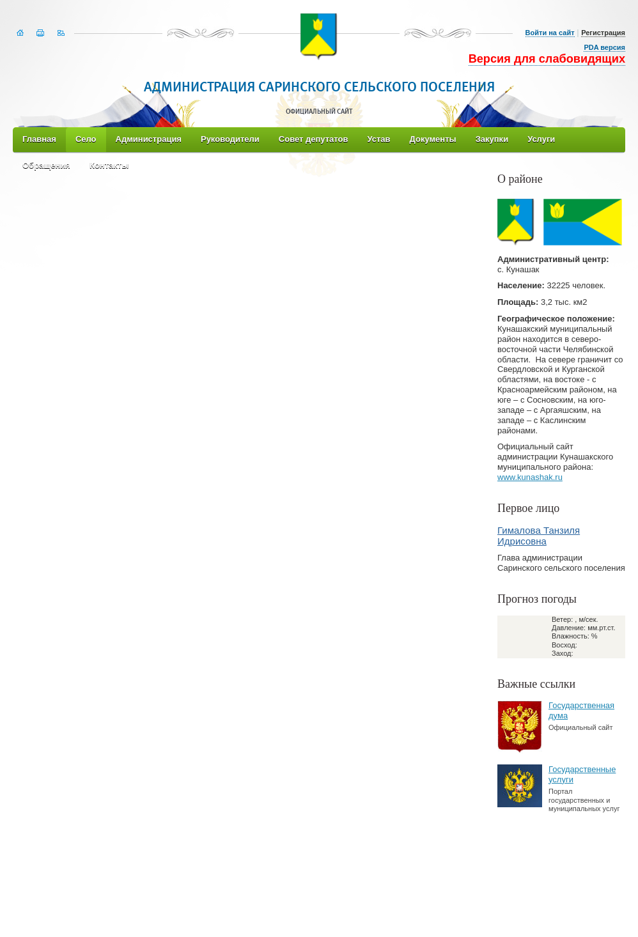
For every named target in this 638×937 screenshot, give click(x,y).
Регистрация (603, 32)
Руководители (230, 139)
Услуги (541, 139)
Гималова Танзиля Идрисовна (538, 535)
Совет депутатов (313, 139)
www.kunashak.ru (530, 477)
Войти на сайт (550, 32)
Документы (433, 139)
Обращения (46, 165)
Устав (378, 139)
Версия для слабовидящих (547, 58)
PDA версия (604, 47)
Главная (39, 139)
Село (86, 139)
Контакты (108, 165)
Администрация (149, 139)
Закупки (492, 139)
